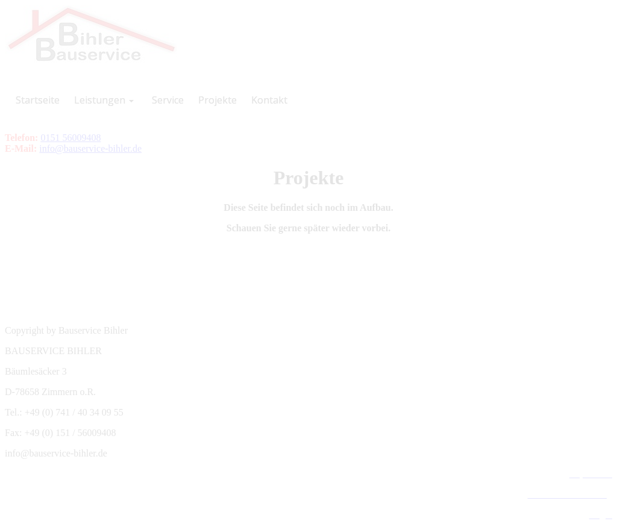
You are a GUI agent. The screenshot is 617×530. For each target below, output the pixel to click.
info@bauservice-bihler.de (90, 148)
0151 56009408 (70, 137)
